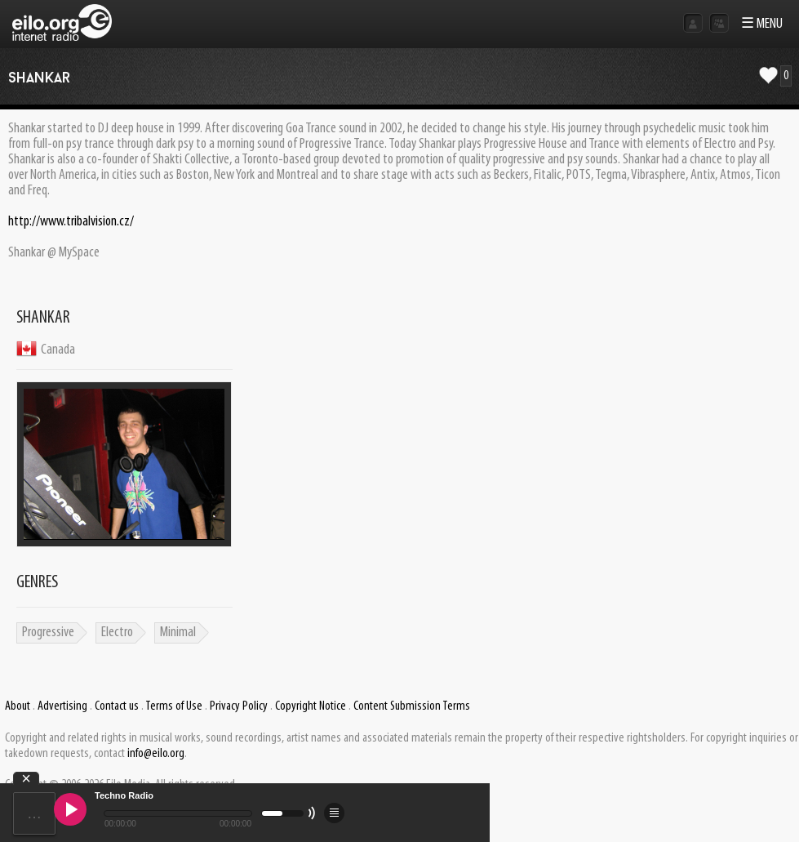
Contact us (117, 706)
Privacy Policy (239, 706)
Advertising (62, 706)
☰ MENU (762, 24)
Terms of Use (173, 706)
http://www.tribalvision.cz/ (71, 221)
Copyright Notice (310, 706)
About (17, 706)
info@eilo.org (155, 753)
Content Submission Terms (411, 706)
